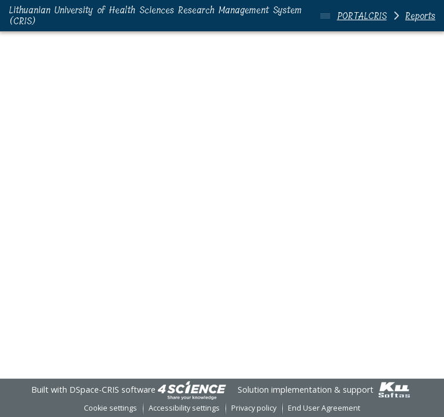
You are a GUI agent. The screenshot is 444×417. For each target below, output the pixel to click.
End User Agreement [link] (324, 408)
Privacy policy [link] (253, 408)
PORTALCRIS (362, 16)
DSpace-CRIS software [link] (112, 389)
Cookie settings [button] (110, 408)
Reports (420, 16)
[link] (192, 389)
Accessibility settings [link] (184, 408)
